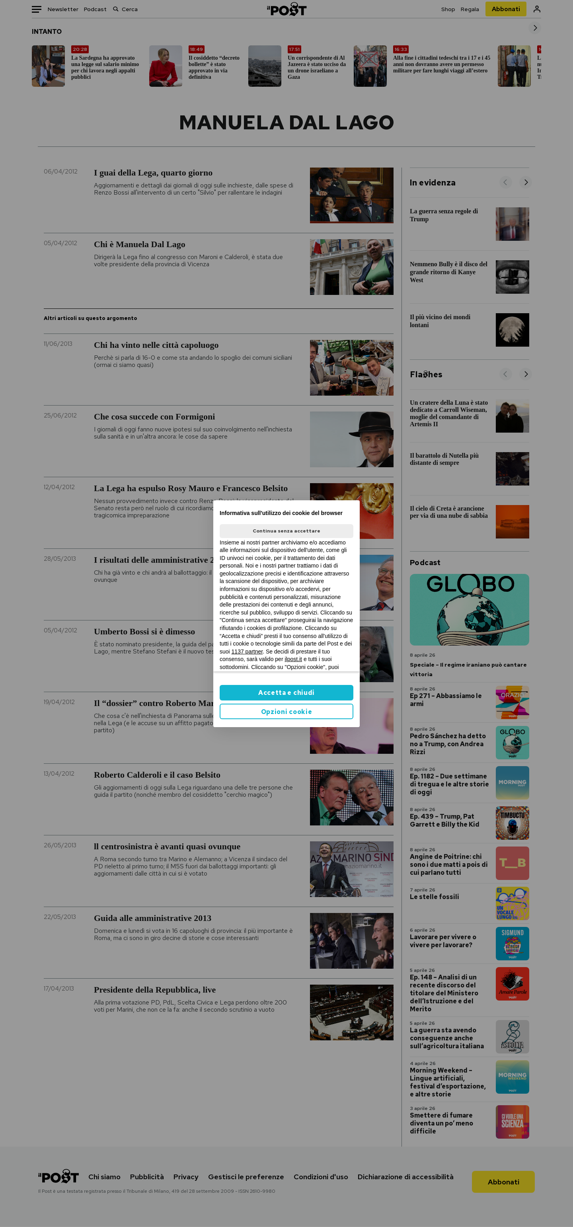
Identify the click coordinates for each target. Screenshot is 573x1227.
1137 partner (247, 651)
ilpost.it (293, 659)
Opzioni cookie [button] (286, 712)
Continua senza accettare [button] (286, 531)
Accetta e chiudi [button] (286, 693)
